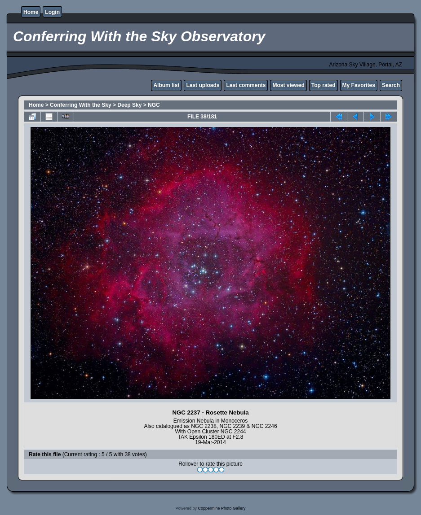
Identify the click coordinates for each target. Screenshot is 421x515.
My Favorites (358, 85)
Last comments (246, 85)
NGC (154, 105)
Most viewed (288, 85)
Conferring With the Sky (80, 105)
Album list (166, 85)
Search (391, 85)
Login (52, 12)
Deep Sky (129, 105)
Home (30, 12)
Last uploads (202, 85)
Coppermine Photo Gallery (221, 508)
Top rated (323, 85)
